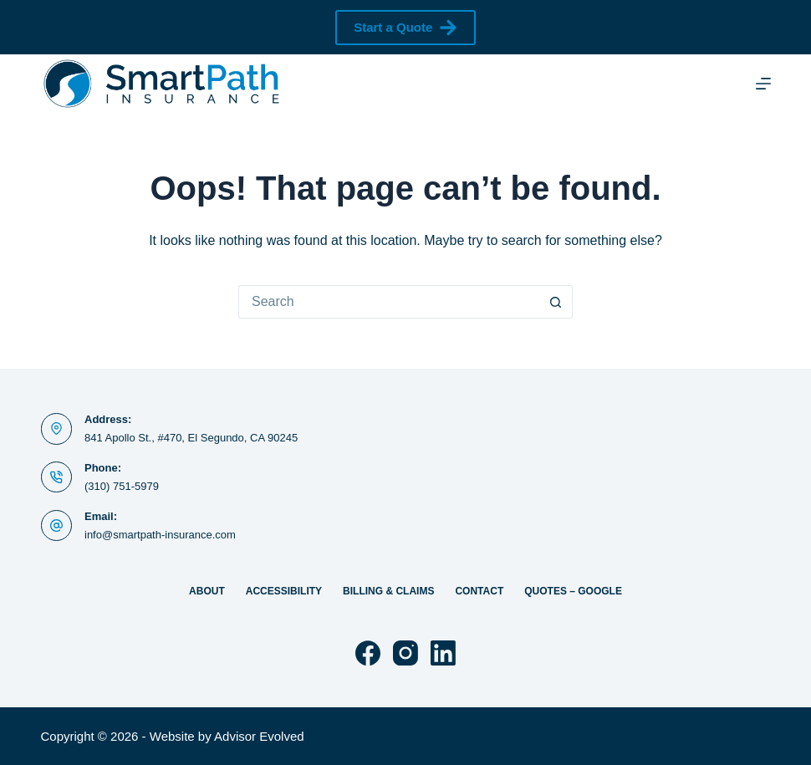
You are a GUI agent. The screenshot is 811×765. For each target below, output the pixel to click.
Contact (479, 591)
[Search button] (556, 302)
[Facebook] (367, 653)
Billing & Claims (388, 591)
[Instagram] (405, 653)
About (207, 591)
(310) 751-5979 (121, 486)
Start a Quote (405, 27)
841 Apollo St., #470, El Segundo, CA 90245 (191, 437)
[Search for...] (388, 302)
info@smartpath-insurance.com (160, 534)
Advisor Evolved (259, 736)
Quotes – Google (573, 591)
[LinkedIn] (443, 653)
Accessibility (284, 591)
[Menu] (763, 83)
